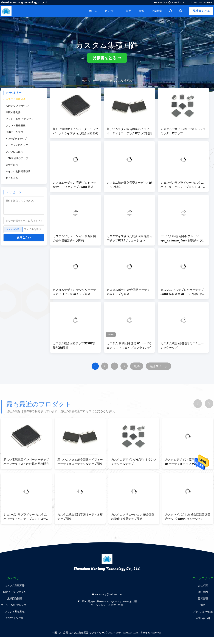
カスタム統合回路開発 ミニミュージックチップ (182, 345)
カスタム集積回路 (16, 99)
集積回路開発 (13, 112)
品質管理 (203, 598)
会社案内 (203, 592)
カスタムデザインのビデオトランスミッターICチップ (183, 131)
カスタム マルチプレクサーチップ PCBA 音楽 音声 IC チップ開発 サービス (182, 292)
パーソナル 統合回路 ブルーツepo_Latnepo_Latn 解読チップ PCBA (181, 238)
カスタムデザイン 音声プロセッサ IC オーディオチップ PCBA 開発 (74, 185)
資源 (141, 10)
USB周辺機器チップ (17, 158)
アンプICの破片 (14, 151)
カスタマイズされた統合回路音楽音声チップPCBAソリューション (129, 238)
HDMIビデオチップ (16, 138)
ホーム (93, 10)
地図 (202, 605)
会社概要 (203, 585)
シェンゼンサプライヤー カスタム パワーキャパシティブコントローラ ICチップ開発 (183, 185)
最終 (137, 366)
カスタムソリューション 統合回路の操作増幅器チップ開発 (74, 238)
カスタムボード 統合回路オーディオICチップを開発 (128, 292)
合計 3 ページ (158, 366)
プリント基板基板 (16, 125)
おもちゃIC (12, 178)
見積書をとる (201, 10)
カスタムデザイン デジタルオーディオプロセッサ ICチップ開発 (74, 292)
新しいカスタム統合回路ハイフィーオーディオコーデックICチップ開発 (129, 131)
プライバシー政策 (203, 611)
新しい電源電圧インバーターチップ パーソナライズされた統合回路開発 (75, 131)
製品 (128, 10)
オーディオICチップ (17, 145)
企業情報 (157, 10)
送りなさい (24, 237)
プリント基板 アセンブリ (20, 118)
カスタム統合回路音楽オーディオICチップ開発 (129, 185)
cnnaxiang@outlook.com (170, 2)
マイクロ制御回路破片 (18, 171)
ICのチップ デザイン (17, 105)
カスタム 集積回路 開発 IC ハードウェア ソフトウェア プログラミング (129, 345)
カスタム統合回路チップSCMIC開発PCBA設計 (74, 345)
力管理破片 (12, 164)
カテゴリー (112, 10)
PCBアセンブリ (14, 132)
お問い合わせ (202, 618)
